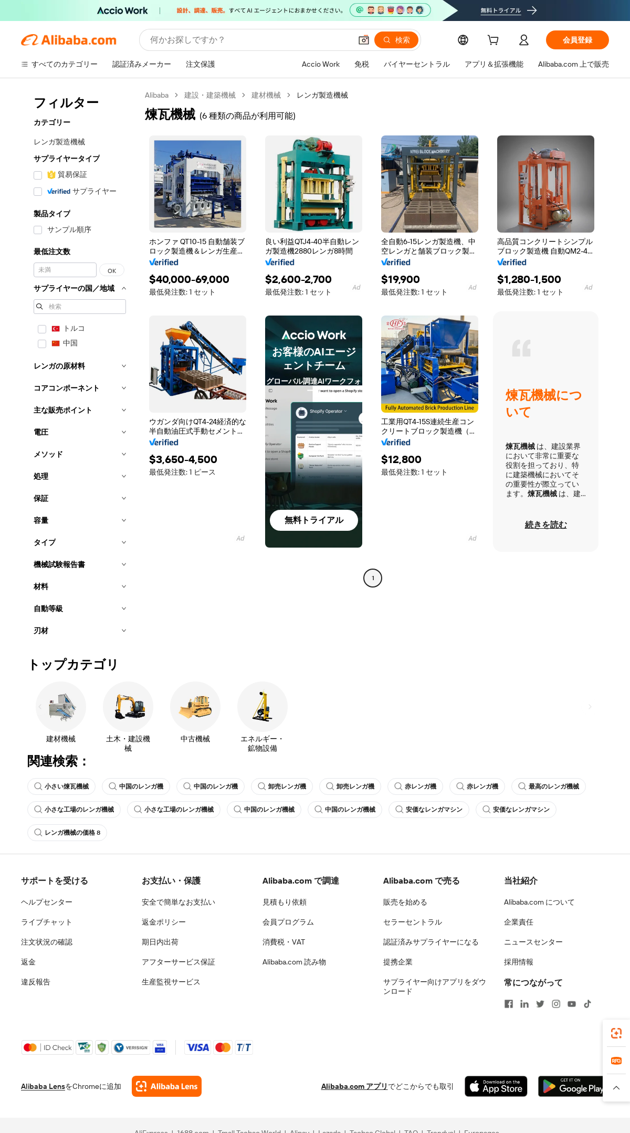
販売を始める (405, 902)
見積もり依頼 (284, 902)
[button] (364, 40)
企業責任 (518, 922)
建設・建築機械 (210, 95)
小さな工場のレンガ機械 (74, 809)
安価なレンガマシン (429, 809)
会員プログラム (288, 922)
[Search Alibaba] (249, 40)
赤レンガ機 (415, 786)
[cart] (495, 41)
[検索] (396, 40)
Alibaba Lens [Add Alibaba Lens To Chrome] (43, 1086)
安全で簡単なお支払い (178, 902)
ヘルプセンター (46, 902)
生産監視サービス (171, 982)
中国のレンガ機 (136, 786)
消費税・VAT (283, 942)
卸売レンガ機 (282, 786)
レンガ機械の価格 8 (67, 832)
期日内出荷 (160, 942)
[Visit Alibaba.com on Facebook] (508, 1004)
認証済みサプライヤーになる (431, 942)
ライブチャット (46, 922)
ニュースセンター (533, 942)
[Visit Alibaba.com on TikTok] (587, 1004)
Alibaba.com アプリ (354, 1086)
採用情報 (518, 962)
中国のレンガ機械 (264, 809)
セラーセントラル (412, 922)
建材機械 (266, 95)
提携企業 (398, 962)
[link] (616, 1033)
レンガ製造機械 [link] (322, 95)
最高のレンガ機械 (548, 786)
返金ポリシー (164, 922)
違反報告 (35, 982)
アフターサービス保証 (178, 962)
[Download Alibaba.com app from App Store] (496, 1086)
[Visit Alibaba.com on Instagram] (556, 1004)
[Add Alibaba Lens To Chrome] (167, 1086)
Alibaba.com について (539, 902)
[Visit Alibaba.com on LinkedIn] (524, 1004)
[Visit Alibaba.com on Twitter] (540, 1004)
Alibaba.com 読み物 (294, 962)
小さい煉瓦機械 (61, 786)
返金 (28, 962)
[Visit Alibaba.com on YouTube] (571, 1004)
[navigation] (79, 366)
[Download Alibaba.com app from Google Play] (573, 1086)
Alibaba (157, 95)
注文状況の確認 (46, 942)
